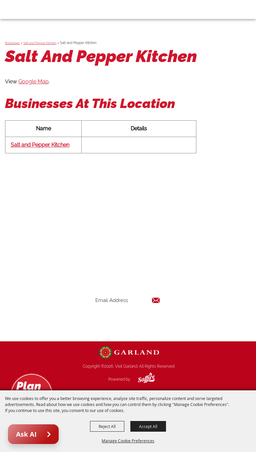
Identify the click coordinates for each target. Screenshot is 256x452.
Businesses (12, 43)
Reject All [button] (107, 426)
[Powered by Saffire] (141, 379)
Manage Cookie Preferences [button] (128, 440)
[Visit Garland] (24, 9)
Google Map (33, 81)
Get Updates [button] (127, 321)
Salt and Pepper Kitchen (39, 43)
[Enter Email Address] (127, 300)
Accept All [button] (148, 426)
